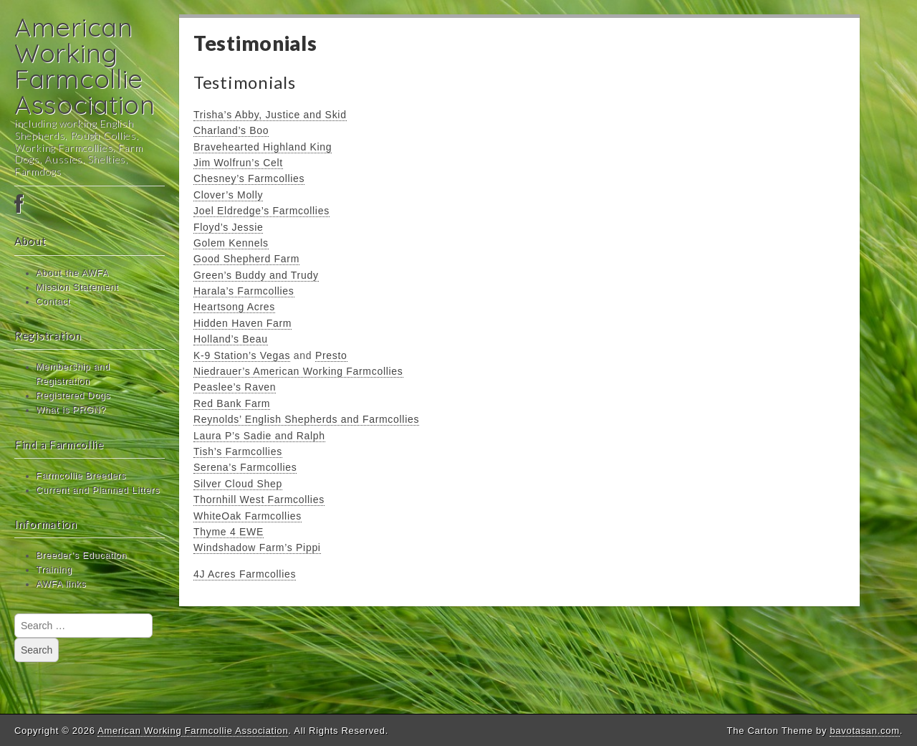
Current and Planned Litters (98, 490)
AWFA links (61, 584)
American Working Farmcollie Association (84, 65)
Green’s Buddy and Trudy (256, 275)
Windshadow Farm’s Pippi (257, 547)
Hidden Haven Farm (242, 323)
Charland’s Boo (231, 130)
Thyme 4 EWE (228, 531)
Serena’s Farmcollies (245, 467)
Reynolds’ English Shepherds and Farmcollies (306, 419)
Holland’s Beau (230, 339)
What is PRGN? (71, 410)
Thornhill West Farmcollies (259, 499)
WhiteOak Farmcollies (247, 516)
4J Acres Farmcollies (244, 574)
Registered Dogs (73, 396)
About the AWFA (72, 273)
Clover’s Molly (228, 195)
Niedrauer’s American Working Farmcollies (298, 371)
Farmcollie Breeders (81, 476)
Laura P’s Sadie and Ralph (259, 435)
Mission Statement (77, 287)
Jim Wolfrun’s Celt (238, 162)
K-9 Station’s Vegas (241, 355)
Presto (331, 355)
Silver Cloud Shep (237, 483)
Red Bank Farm (231, 403)
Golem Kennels (231, 243)
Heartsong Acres (234, 306)
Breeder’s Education (81, 555)
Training (54, 570)
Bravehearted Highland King (262, 147)
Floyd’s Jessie (228, 227)
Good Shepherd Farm (246, 258)
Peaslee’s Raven (234, 387)
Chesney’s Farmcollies (248, 178)
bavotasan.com (864, 730)
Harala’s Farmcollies (243, 291)
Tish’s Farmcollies (237, 451)
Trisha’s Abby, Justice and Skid (270, 114)
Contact (53, 302)
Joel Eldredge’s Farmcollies (261, 210)
